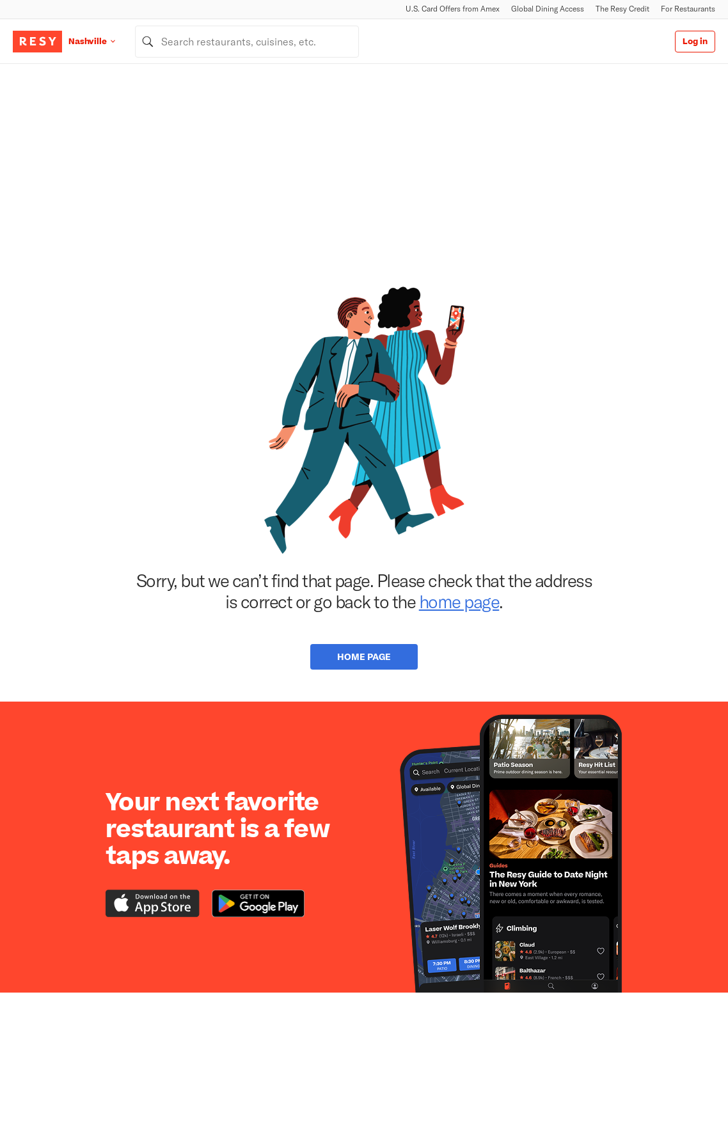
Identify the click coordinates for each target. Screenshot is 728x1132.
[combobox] (247, 42)
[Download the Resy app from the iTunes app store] (153, 903)
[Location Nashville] (101, 41)
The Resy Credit (622, 8)
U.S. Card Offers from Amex (453, 8)
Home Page (364, 656)
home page (459, 601)
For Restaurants (688, 8)
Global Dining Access (547, 8)
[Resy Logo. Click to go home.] (37, 41)
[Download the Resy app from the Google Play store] (258, 903)
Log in (695, 41)
